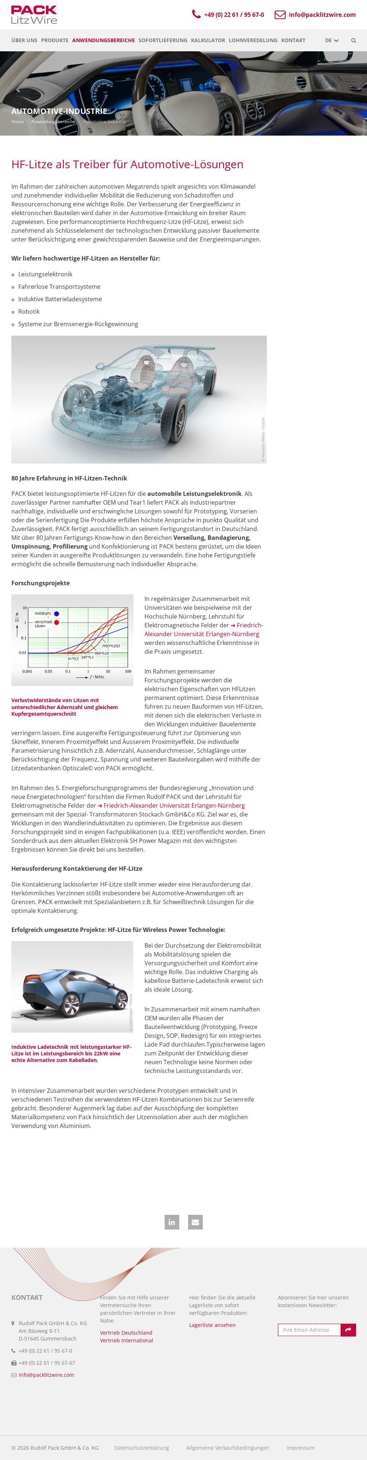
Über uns (24, 40)
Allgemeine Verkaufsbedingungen (227, 1448)
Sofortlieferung (163, 40)
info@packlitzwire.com (316, 15)
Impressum (301, 1448)
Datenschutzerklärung (141, 1448)
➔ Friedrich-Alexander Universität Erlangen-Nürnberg (171, 805)
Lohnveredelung (253, 40)
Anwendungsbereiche (103, 40)
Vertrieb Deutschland (126, 1332)
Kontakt (293, 40)
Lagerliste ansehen (212, 1324)
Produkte (55, 40)
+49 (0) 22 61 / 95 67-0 (229, 15)
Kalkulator (208, 40)
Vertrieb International (126, 1340)
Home (17, 121)
